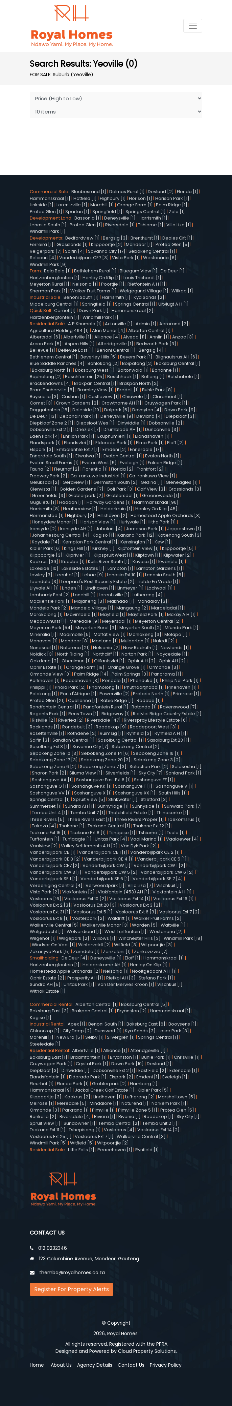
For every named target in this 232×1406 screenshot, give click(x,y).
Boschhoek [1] (122, 376)
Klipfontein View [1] (138, 548)
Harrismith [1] (153, 218)
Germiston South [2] (115, 482)
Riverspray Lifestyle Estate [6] (156, 720)
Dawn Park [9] (179, 410)
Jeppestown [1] (184, 528)
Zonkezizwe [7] (151, 951)
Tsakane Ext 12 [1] (151, 826)
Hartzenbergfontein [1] (54, 277)
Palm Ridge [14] (91, 674)
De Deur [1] (173, 271)
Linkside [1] (41, 205)
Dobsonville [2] (165, 423)
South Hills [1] (173, 793)
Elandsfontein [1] (48, 1077)
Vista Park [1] (126, 257)
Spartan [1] (77, 211)
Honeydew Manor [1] (54, 522)
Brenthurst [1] (145, 238)
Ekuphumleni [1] (114, 436)
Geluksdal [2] (45, 482)
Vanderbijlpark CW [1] (107, 865)
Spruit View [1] (45, 1123)
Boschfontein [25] (84, 376)
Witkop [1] (182, 291)
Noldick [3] (42, 654)
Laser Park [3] (174, 1031)
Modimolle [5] (75, 634)
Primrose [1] (186, 693)
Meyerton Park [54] (51, 627)
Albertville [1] (77, 337)
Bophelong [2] (46, 376)
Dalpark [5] (116, 410)
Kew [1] (162, 542)
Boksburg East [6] (145, 1024)
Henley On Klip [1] (101, 277)
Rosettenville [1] (47, 733)
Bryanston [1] (124, 1057)
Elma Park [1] (150, 442)
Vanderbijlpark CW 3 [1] (56, 872)
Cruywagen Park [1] (165, 403)
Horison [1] (140, 198)
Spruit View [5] (89, 799)
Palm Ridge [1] (171, 205)
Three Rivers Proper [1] (139, 819)
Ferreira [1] (41, 244)
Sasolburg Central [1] (121, 740)
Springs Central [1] (145, 211)
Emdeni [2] (114, 449)
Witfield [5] (82, 1143)
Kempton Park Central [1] (90, 542)
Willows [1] (103, 938)
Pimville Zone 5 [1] (137, 1110)
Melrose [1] (42, 1103)
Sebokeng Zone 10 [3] (54, 753)
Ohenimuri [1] (76, 661)
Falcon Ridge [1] (165, 462)
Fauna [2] (40, 469)
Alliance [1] (115, 1050)
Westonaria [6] (160, 257)
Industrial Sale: (47, 297)
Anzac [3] (183, 337)
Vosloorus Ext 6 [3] (136, 912)
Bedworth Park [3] (156, 343)
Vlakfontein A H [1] (172, 892)
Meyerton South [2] (140, 627)
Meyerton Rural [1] (49, 284)
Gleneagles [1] (182, 482)
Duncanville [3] (161, 429)
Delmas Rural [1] (127, 191)
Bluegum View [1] (139, 271)
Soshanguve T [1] (134, 786)
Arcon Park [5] (46, 343)
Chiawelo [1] (135, 396)
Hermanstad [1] (47, 515)
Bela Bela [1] (57, 271)
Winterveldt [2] (94, 945)
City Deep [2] (77, 1031)
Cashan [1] (73, 396)
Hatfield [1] (85, 198)
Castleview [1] (103, 396)
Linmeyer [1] (130, 588)
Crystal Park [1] (92, 1063)
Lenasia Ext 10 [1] (124, 575)
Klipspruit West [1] (113, 555)
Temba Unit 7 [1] (87, 812)
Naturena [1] (134, 1103)
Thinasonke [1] (172, 812)
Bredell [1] (128, 390)
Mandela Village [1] (92, 608)
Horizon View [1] (98, 522)
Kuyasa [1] (144, 561)
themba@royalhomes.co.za (72, 1272)
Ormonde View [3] (50, 674)
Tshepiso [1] (122, 832)
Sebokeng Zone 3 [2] (157, 760)
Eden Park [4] (45, 436)
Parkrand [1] (75, 1110)
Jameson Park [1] (145, 528)
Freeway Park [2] (48, 476)
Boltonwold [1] (133, 370)
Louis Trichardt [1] (142, 277)
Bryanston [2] (132, 1011)
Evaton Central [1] (122, 456)
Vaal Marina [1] (146, 839)
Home (37, 1365)
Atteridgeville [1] (115, 343)
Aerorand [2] (173, 324)
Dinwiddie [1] (132, 423)
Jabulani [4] (109, 528)
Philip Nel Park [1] (180, 680)
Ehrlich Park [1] (78, 436)
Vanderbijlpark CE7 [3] (84, 257)
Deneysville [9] (116, 416)
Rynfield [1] (147, 1149)
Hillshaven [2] (112, 515)
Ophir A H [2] (141, 661)
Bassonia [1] (87, 218)
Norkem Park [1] (169, 1103)
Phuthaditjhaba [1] (144, 687)
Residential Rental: (51, 1050)
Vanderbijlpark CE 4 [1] (109, 859)
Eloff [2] (175, 442)
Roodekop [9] (111, 727)
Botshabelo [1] (184, 376)
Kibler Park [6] (45, 548)
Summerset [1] (46, 806)
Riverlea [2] (71, 720)
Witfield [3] (126, 945)
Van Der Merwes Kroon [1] (125, 984)
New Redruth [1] (140, 647)
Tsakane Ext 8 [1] (88, 832)
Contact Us (131, 1365)
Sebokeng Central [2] (136, 746)
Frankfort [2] (150, 469)
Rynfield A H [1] (170, 733)
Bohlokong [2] (103, 363)
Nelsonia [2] (106, 647)
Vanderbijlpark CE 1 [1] (103, 852)
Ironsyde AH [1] (76, 528)
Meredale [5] (72, 1103)
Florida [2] (122, 469)
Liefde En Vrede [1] (158, 581)
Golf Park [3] (120, 489)
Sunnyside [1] (146, 806)
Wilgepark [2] (74, 938)
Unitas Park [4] (111, 839)
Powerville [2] (114, 693)
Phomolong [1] (105, 687)
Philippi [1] (41, 687)
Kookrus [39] (44, 561)
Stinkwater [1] (123, 799)
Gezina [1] (152, 482)
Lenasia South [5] (164, 575)
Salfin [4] (75, 251)
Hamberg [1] (144, 1083)
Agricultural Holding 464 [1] (59, 330)
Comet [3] (41, 403)
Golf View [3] (151, 489)
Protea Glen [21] (47, 700)
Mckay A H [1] (181, 614)
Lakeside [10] (44, 568)
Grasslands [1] (72, 244)
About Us (61, 1365)
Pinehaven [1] (182, 687)
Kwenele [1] (171, 561)
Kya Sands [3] (140, 1031)
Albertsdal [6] (45, 337)
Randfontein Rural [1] (106, 707)
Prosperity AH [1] (85, 978)
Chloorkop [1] (45, 1031)
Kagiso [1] (103, 535)
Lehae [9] (93, 575)
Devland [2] (161, 191)
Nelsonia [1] (85, 284)
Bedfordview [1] (82, 238)
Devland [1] (159, 1063)
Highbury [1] (113, 198)
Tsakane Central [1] (109, 826)
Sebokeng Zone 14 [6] (105, 753)
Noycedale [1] (172, 654)
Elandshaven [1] (152, 436)
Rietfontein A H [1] (146, 284)
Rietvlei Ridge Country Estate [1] (167, 713)
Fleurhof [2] (66, 469)
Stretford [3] (154, 799)
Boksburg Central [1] (178, 363)
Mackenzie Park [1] (50, 601)
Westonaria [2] (166, 931)
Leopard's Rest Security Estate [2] (98, 581)
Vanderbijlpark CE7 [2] (54, 865)
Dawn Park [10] (127, 1063)
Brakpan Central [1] (95, 383)
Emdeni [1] (147, 1077)
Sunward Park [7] (183, 806)
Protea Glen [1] (46, 211)
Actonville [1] (119, 324)
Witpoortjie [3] (157, 945)
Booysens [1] (182, 1024)
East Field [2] (152, 1070)
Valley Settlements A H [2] (89, 846)
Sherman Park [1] (48, 291)
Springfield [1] (107, 211)
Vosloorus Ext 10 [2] (85, 898)
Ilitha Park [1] (162, 522)
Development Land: (52, 218)
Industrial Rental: (49, 1024)
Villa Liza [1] (178, 225)
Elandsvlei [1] (78, 442)
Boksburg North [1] (52, 370)
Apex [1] (76, 1024)
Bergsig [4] (151, 350)
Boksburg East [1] (48, 1057)
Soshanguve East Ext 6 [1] (103, 780)
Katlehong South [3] (180, 535)
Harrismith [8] (45, 508)
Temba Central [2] (118, 1123)
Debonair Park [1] (78, 416)
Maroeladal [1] (167, 608)
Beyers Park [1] (136, 357)
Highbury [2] (80, 515)
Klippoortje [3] (46, 1097)
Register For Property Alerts (71, 1289)
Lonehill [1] (84, 595)
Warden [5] (145, 925)
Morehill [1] (102, 205)
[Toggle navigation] (192, 26)
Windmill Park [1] (48, 231)
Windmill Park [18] (183, 938)
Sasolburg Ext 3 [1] (49, 746)
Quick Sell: (42, 310)
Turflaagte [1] (77, 839)
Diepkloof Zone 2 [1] (51, 423)
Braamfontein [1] (88, 1057)
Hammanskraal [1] (50, 198)
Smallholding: (46, 958)
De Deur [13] (43, 416)
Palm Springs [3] (130, 674)
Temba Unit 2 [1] (160, 1123)
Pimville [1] (103, 1110)
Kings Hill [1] (76, 548)
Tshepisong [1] (85, 1129)
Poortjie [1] (112, 284)
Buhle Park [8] (157, 390)
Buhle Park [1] (156, 1057)
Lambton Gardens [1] (159, 568)
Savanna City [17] (106, 251)
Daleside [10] (86, 410)
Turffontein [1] (45, 839)
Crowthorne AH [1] (121, 403)
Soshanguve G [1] (49, 786)
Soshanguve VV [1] (50, 793)
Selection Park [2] (149, 766)
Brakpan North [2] (139, 383)
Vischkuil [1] (169, 885)
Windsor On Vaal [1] (53, 945)
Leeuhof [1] (67, 575)
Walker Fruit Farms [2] (158, 918)
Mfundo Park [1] (182, 627)
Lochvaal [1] (160, 588)
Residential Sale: (49, 324)
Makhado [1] (121, 601)
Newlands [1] (175, 647)
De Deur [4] (74, 958)
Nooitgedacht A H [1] (154, 971)
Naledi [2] (164, 641)
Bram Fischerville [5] (52, 390)
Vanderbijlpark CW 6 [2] (167, 872)
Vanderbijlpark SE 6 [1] (105, 878)
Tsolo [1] (176, 832)
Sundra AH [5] (45, 984)
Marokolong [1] (46, 614)
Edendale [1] (183, 1070)
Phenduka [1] (144, 680)
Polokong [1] (43, 693)
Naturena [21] (75, 647)
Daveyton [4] (146, 410)
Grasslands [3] (184, 489)
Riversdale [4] (75, 1116)
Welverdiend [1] (84, 931)
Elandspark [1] (45, 442)
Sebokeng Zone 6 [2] (53, 766)
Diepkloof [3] (180, 416)
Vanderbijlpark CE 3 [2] (55, 859)
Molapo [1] (176, 634)
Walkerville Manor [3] (105, 925)
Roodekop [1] (158, 1116)
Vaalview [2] (44, 846)
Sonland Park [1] (183, 773)
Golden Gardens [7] (81, 489)
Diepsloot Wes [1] (95, 423)
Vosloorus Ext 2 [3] (50, 905)
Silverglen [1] (121, 1037)
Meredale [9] (84, 621)
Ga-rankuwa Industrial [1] (98, 476)
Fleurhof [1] (42, 1083)
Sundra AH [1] (79, 806)
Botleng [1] (153, 376)
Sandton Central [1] (73, 740)
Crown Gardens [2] (77, 403)
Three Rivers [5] (47, 819)
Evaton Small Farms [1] (54, 462)
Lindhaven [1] (100, 588)
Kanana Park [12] (136, 535)
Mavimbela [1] (81, 614)
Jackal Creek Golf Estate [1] (105, 1090)
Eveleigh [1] (132, 462)
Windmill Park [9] (48, 264)
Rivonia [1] (129, 1116)
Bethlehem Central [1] (53, 357)
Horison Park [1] (172, 198)
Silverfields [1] (121, 773)
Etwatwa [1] (87, 456)
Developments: (47, 238)
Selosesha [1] (187, 766)
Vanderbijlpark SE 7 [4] (158, 878)
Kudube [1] (73, 561)
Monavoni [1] (44, 641)
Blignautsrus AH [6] (176, 357)
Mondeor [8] (75, 641)
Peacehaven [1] (114, 1149)
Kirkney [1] (103, 548)
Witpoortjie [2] (113, 1143)
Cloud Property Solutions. (147, 1351)
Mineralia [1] (43, 634)
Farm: (37, 271)
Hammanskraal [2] (133, 310)
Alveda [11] (134, 337)
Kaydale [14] (46, 542)
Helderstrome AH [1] (105, 965)
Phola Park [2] (70, 687)
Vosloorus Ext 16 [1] (173, 898)
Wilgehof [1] (43, 938)
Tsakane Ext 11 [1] (48, 1129)
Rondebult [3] (77, 727)
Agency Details (94, 1365)
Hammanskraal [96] (156, 502)
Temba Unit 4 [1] (49, 812)
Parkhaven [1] (45, 680)
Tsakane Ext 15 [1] (48, 832)
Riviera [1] (104, 1116)
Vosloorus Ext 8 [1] (49, 918)
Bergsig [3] (115, 238)
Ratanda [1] (144, 707)
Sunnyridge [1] (113, 806)
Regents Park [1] (47, 713)
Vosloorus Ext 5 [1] (93, 912)
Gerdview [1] (76, 482)
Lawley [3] (41, 575)
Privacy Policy (166, 1365)
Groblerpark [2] (85, 495)
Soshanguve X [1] (93, 793)
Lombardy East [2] (50, 595)
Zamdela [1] (86, 951)
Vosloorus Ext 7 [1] (94, 1136)
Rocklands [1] (44, 727)
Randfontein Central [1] (55, 707)
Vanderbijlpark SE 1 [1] (53, 878)
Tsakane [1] (72, 826)
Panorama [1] (166, 674)
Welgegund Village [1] (144, 291)
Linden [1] (72, 588)
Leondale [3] (44, 581)
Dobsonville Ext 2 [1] (51, 429)
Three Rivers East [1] (89, 819)
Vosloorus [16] (45, 898)
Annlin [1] (159, 337)
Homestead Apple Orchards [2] (65, 971)
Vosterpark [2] (88, 918)
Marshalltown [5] (176, 1097)
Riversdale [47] (104, 720)
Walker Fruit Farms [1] (93, 291)
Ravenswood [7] (178, 707)
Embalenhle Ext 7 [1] (77, 449)
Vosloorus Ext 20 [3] (95, 905)
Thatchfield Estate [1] (131, 812)
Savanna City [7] (90, 746)
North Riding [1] (73, 654)
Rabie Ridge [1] (117, 700)
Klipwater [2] (177, 555)
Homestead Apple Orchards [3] (166, 515)
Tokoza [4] (44, 826)
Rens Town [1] (83, 713)
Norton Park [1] (137, 654)
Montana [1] (105, 641)
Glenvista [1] (43, 489)
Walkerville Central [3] (141, 1136)
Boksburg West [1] (95, 370)
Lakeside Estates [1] (83, 568)
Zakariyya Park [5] (50, 951)
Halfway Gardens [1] (109, 502)
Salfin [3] (39, 740)
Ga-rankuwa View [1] (152, 476)
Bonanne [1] (165, 370)
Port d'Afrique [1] (78, 693)
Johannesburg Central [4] (61, 535)
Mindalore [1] (104, 1103)
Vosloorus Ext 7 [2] (179, 912)
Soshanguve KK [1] (91, 786)
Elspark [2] (121, 1077)
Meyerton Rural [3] (95, 627)
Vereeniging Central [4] (56, 885)
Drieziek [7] (87, 429)
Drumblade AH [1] (122, 429)
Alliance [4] (107, 337)
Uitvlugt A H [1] (173, 304)
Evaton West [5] (99, 462)
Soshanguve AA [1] (52, 780)
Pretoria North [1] (151, 693)
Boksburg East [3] (49, 1011)
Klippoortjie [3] (46, 555)
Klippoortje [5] (178, 548)
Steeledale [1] (45, 1044)
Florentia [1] (95, 469)
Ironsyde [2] (43, 528)
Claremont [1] (168, 396)
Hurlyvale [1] (132, 522)
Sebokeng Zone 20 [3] (106, 760)
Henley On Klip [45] (156, 508)
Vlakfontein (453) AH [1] (123, 892)
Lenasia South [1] (48, 225)
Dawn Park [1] (94, 310)
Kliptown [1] (147, 555)
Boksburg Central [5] (144, 1004)
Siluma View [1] (85, 773)
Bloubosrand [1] (88, 191)
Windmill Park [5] (48, 1143)
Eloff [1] (132, 958)
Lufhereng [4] (148, 595)
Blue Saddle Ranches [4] (57, 363)
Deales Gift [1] (177, 238)
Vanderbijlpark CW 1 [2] (159, 865)
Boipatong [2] (137, 363)
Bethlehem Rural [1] (95, 271)
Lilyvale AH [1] (44, 588)
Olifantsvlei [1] (109, 661)
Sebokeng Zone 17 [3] (54, 760)
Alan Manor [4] (108, 330)
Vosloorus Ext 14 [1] (129, 898)
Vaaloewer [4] (182, 839)
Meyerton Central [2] (158, 621)
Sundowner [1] (79, 1123)
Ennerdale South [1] (51, 456)
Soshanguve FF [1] (153, 780)
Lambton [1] (120, 568)
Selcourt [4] (43, 257)
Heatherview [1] (80, 508)
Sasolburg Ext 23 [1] (168, 740)
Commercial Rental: (52, 1004)
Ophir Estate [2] (47, 978)
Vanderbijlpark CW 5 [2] (111, 872)
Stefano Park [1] (156, 978)
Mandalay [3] (152, 601)
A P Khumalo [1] (85, 324)
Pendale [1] (114, 680)
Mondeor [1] (139, 244)
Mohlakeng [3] (145, 634)
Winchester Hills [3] (139, 938)
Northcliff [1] (105, 654)
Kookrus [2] (77, 1097)
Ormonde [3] (163, 667)
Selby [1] (94, 1037)
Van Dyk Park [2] (139, 846)
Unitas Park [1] (79, 984)
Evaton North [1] (162, 456)
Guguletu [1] (43, 502)
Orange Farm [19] (85, 667)
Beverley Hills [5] (98, 357)
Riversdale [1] (120, 225)
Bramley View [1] (95, 390)
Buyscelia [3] (44, 396)
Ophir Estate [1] (46, 667)
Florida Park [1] (73, 1083)
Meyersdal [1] (117, 621)
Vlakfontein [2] (78, 892)
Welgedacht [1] (47, 931)
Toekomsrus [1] (184, 819)
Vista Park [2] (44, 892)
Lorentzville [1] (71, 205)
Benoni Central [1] (116, 350)
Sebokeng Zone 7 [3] (103, 766)
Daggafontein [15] (49, 410)
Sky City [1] (188, 1116)
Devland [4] (149, 416)
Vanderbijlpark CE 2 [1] (155, 852)
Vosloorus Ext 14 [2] (158, 1129)
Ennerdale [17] (145, 449)
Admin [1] (146, 324)
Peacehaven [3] (81, 680)
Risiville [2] (43, 720)
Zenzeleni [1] (117, 951)
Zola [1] (177, 211)
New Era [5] (69, 1037)
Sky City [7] (151, 773)
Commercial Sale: (50, 191)
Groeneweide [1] (160, 495)
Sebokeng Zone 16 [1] (156, 753)
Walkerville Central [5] (54, 925)
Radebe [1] (149, 700)
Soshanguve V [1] (175, 786)
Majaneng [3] (89, 601)
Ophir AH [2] (172, 661)
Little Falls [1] (81, 1149)
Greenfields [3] (48, 495)
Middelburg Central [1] (54, 304)
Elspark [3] (41, 449)
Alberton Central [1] (149, 330)
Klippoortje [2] (107, 244)
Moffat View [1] (110, 634)
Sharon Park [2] (49, 773)
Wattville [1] (173, 925)
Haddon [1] (71, 502)
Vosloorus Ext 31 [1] (50, 912)
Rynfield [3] (139, 733)
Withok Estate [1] (48, 991)
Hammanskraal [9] (51, 1090)
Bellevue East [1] (76, 350)
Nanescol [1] (43, 647)
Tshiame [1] (150, 225)
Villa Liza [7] (140, 885)
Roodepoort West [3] (153, 727)
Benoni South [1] (81, 297)
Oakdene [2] (44, 661)
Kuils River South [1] (109, 561)
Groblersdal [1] (122, 495)
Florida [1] (187, 191)
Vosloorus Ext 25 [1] (51, 1136)
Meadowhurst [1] (48, 621)
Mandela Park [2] (49, 608)
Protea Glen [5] (172, 244)
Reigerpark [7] (46, 251)
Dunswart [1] (108, 1031)
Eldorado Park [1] (114, 442)
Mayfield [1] (112, 614)
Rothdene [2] (82, 733)
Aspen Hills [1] (80, 343)
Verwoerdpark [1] (105, 885)
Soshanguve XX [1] (135, 793)
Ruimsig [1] (111, 733)
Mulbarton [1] (135, 641)
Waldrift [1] (119, 918)
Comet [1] (65, 310)
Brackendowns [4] (50, 383)
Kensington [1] (136, 542)
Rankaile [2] (43, 1116)
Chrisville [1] (187, 1057)
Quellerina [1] (82, 700)
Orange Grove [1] (127, 667)
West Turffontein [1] (125, 931)
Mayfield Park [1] (146, 614)
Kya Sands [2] (149, 297)
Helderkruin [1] (116, 508)
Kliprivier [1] (78, 555)
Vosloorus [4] (119, 1129)
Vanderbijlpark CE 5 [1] (162, 859)
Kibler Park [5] (153, 1090)
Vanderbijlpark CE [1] (53, 852)
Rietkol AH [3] (121, 978)
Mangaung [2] (132, 608)
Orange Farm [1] (135, 205)
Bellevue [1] (42, 350)
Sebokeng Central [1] (152, 251)
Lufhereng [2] (140, 1097)
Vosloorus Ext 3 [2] (140, 905)
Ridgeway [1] (115, 713)
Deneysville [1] (120, 218)
